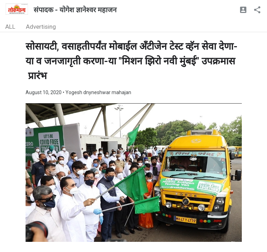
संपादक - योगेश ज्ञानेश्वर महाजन (75, 10)
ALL (10, 26)
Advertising (41, 26)
